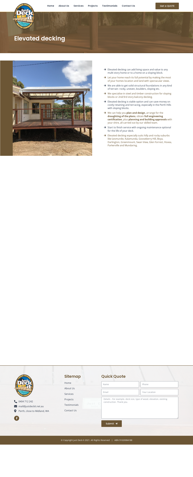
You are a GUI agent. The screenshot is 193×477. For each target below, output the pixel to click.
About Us (64, 5)
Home (50, 5)
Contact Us (128, 5)
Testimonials (109, 5)
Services (79, 5)
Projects (93, 5)
